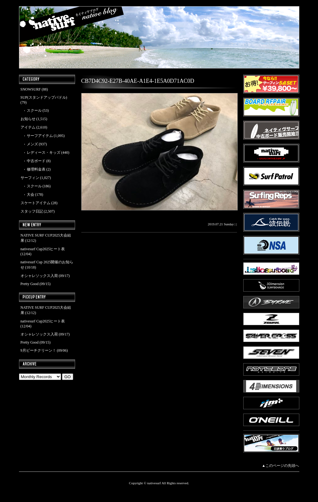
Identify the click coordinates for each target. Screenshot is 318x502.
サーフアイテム (40, 136)
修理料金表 (36, 169)
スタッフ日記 (32, 211)
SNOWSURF (31, 89)
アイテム (28, 127)
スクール (34, 110)
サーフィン (30, 178)
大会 (30, 194)
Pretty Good (30, 284)
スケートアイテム (35, 203)
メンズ (32, 144)
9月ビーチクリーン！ (38, 350)
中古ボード (36, 161)
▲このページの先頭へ (280, 465)
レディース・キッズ (43, 152)
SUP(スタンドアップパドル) (44, 97)
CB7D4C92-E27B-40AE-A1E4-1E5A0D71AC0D (137, 81)
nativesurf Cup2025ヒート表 (43, 249)
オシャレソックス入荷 (39, 276)
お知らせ (28, 119)
